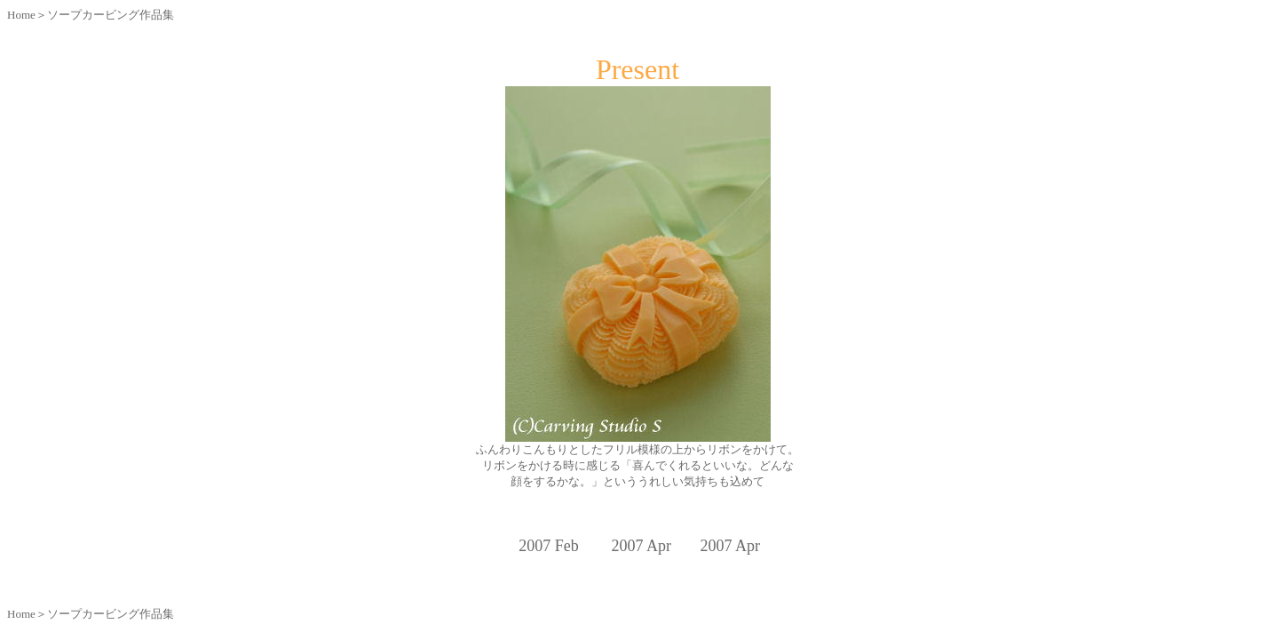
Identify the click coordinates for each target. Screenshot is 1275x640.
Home (21, 14)
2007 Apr (730, 546)
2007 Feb (549, 546)
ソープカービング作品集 (110, 14)
